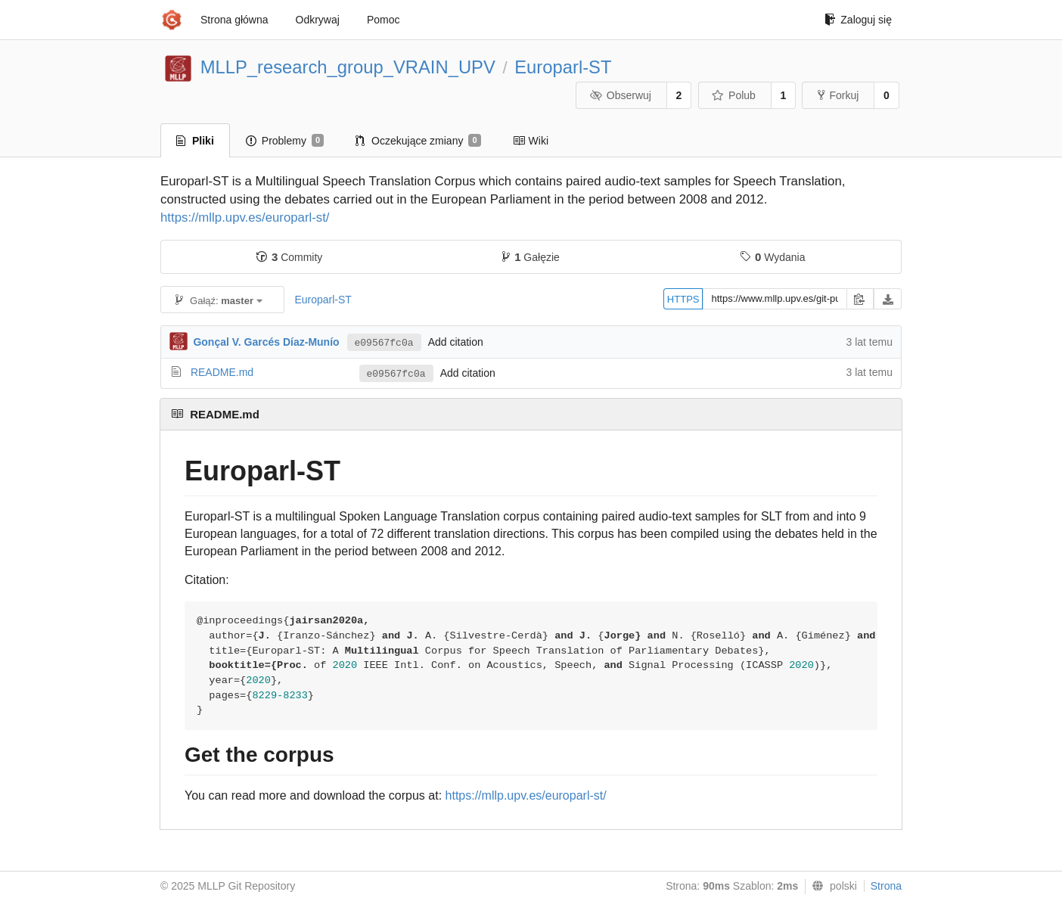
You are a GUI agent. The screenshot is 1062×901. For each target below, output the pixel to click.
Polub (734, 95)
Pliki (195, 141)
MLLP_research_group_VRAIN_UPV (347, 67)
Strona (886, 886)
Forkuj (838, 95)
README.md (222, 372)
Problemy (285, 141)
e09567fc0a (384, 343)
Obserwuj (620, 95)
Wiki (530, 141)
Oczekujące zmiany (418, 141)
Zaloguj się (858, 20)
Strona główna (234, 20)
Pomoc (383, 20)
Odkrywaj (318, 20)
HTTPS (683, 299)
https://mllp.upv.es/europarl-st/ (245, 217)
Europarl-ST (562, 67)
